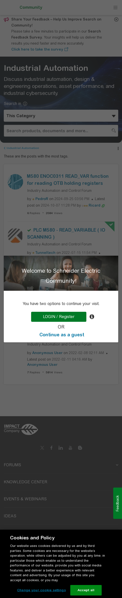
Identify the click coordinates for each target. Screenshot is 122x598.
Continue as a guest (61, 334)
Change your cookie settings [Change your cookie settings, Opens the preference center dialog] (41, 590)
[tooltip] (92, 317)
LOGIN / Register (59, 316)
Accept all (86, 590)
